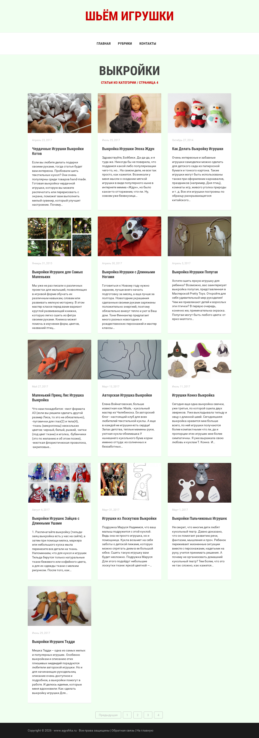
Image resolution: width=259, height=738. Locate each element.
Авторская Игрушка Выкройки (127, 395)
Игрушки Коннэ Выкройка (193, 395)
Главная (104, 43)
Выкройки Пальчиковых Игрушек (199, 518)
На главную (145, 730)
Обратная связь (123, 730)
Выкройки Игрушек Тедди (53, 641)
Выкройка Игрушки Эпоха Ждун (128, 148)
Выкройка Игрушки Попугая (195, 272)
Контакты (147, 43)
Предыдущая (108, 715)
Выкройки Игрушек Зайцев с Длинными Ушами (55, 520)
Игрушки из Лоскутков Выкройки (129, 518)
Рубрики (125, 43)
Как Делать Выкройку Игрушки (197, 148)
